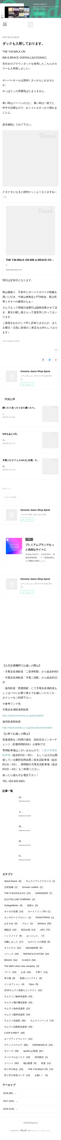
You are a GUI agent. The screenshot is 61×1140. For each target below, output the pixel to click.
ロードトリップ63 (39, 915)
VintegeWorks (13, 909)
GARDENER (43, 897)
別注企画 (28, 933)
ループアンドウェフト (18, 1042)
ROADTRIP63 (45, 921)
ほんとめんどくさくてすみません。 (37, 801)
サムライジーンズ (42, 1024)
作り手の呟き (13, 1073)
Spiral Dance (12, 885)
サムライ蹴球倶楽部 (17, 1018)
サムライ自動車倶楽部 (18, 1030)
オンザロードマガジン (17, 921)
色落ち (32, 909)
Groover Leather (32, 891)
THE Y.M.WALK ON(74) (11, 344)
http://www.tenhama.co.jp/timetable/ (23, 719)
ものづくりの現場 (39, 945)
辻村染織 (10, 891)
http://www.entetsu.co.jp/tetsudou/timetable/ (27, 731)
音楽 (46, 1067)
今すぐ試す (40, 14)
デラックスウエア (16, 1049)
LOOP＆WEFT (14, 1036)
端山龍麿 (29, 1067)
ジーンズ (11, 957)
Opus (33, 988)
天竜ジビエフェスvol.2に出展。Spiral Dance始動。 (29, 464)
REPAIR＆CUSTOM (36, 957)
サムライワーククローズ (40, 885)
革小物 (9, 982)
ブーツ (10, 976)
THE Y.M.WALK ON (40, 1073)
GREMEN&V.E (42, 1049)
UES (45, 933)
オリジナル (12, 951)
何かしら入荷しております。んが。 (37, 830)
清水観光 (41, 1061)
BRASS (10, 964)
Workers (44, 927)
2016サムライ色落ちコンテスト (23, 994)
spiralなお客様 (33, 1055)
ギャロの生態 (13, 915)
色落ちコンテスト (31, 982)
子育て (41, 976)
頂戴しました (13, 945)
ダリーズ (11, 1055)
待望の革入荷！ (27, 845)
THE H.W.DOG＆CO (17, 897)
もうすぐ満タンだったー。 (32, 815)
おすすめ (10, 927)
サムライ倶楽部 (15, 1024)
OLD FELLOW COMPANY (19, 903)
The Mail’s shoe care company (21, 970)
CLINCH (29, 964)
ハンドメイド (13, 939)
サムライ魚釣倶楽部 (17, 1012)
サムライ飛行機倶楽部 (18, 1006)
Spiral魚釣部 (34, 951)
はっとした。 (35, 939)
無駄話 (10, 933)
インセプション (14, 988)
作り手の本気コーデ (17, 1079)
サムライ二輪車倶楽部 (18, 1000)
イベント (11, 1067)
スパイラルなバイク (17, 1061)
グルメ (27, 927)
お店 (26, 976)
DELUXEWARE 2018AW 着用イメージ (38, 859)
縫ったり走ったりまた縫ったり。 (19, 411)
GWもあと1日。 (10, 437)
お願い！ (41, 1079)
